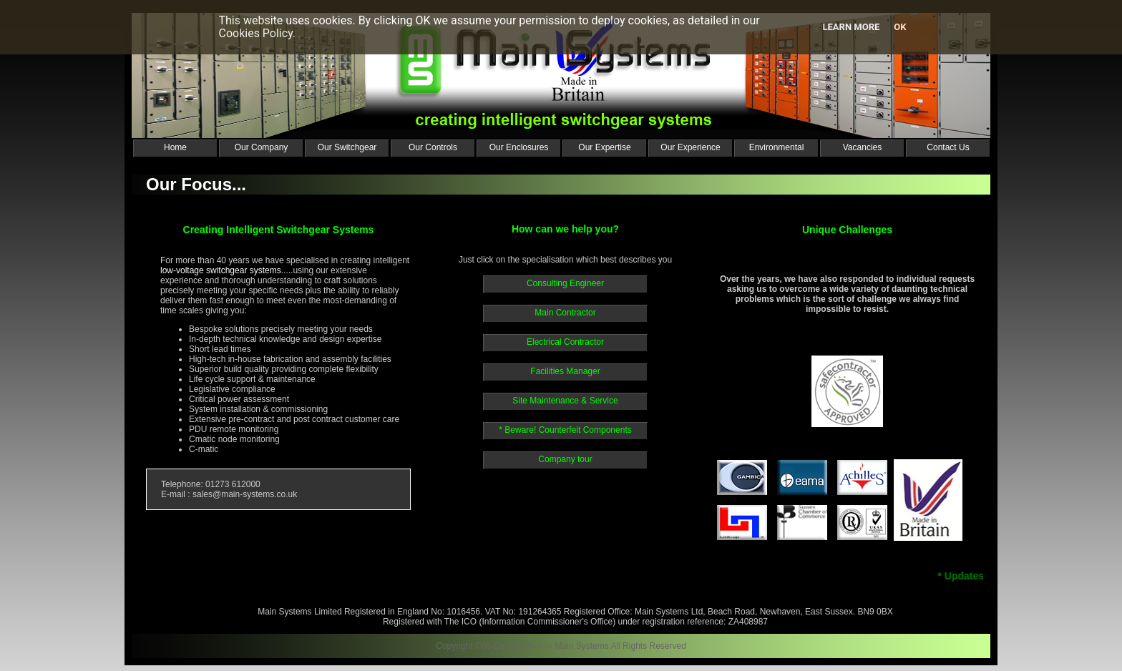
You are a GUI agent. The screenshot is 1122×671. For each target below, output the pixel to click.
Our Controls (433, 147)
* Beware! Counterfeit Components (565, 430)
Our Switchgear (347, 147)
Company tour (565, 459)
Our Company (261, 147)
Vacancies (862, 147)
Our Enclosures (519, 147)
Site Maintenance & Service (565, 401)
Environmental (776, 147)
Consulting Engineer (565, 283)
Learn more (850, 26)
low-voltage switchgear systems (220, 270)
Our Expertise (604, 147)
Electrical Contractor (565, 342)
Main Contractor (565, 313)
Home (175, 147)
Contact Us (948, 147)
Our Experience (690, 147)
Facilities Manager (565, 371)
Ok (900, 26)
